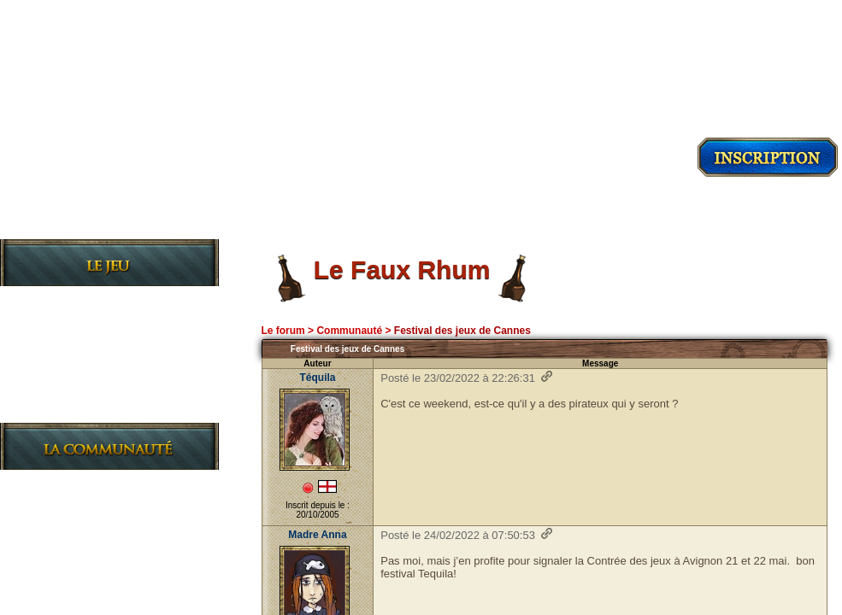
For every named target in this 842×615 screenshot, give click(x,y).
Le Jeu (52, 299)
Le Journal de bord (96, 408)
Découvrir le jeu (109, 222)
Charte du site (81, 565)
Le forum (282, 331)
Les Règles (69, 354)
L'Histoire (65, 326)
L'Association (78, 537)
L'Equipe (61, 592)
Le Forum (63, 510)
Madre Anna (317, 535)
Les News (64, 483)
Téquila (317, 378)
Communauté (349, 331)
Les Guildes (72, 381)
